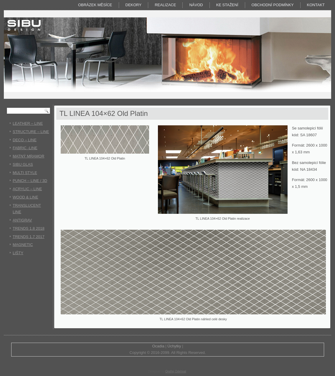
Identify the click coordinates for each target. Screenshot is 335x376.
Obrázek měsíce (95, 5)
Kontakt (316, 5)
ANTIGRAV (22, 220)
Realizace (165, 5)
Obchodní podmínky (273, 5)
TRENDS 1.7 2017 (28, 236)
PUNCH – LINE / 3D (30, 180)
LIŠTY (18, 253)
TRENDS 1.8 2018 (28, 228)
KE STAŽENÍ (227, 5)
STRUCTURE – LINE (31, 131)
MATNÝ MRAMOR (28, 156)
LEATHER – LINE (28, 123)
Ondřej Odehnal (175, 371)
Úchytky (174, 346)
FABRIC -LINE (25, 148)
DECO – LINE (25, 140)
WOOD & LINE (25, 197)
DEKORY (134, 5)
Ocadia (158, 346)
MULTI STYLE (25, 172)
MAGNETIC (23, 244)
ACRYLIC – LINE (27, 189)
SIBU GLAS (23, 164)
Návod (196, 5)
